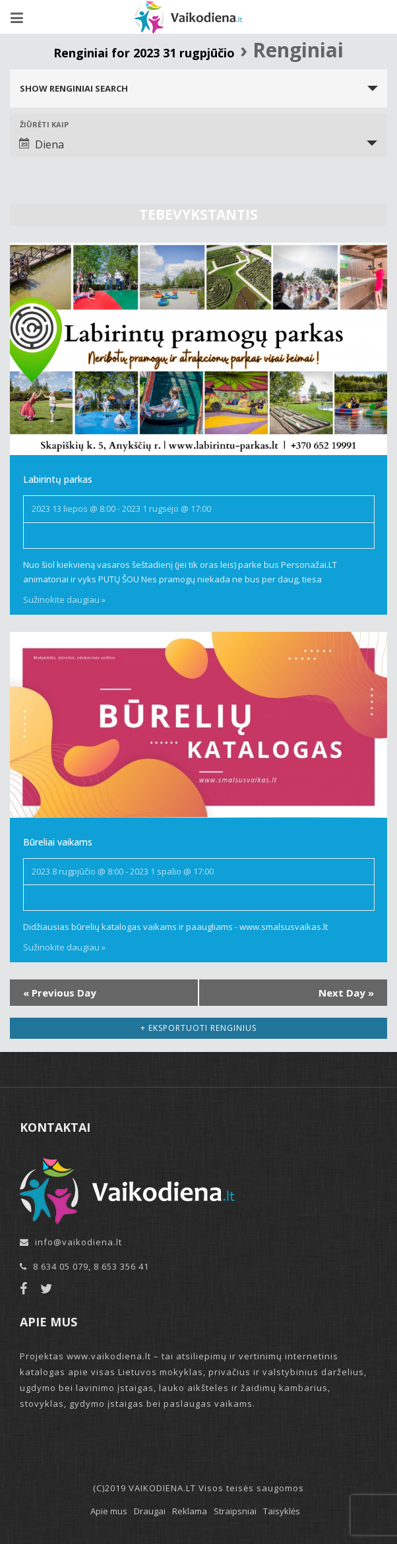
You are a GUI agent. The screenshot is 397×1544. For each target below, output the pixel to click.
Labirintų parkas (57, 479)
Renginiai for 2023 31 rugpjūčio (144, 53)
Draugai (150, 1511)
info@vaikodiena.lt (78, 1242)
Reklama (189, 1511)
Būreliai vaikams (57, 842)
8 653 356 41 (121, 1266)
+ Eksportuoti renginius (198, 1028)
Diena (41, 144)
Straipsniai (235, 1511)
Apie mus (108, 1511)
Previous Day (59, 992)
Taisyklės (281, 1511)
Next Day (346, 992)
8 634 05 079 (60, 1266)
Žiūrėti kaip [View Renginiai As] (44, 124)
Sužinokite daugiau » (64, 599)
